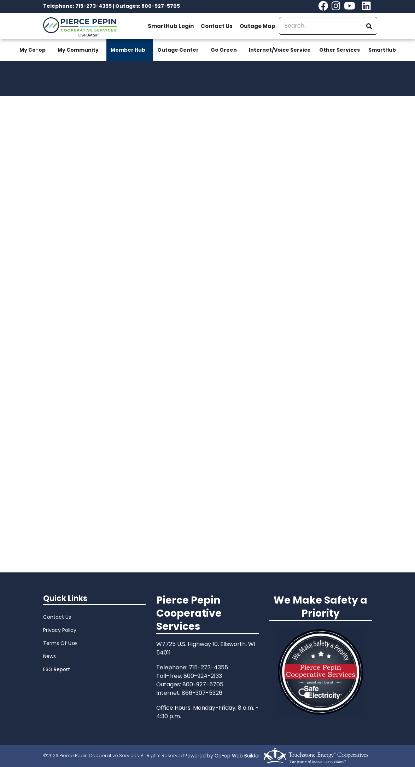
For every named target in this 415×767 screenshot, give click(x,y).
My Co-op (32, 49)
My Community (78, 49)
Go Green (224, 49)
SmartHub (382, 49)
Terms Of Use (60, 643)
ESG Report (56, 669)
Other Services (339, 49)
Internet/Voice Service (280, 49)
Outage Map (257, 26)
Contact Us (217, 26)
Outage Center (178, 49)
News (49, 656)
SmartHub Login (171, 26)
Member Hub (128, 49)
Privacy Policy (59, 630)
